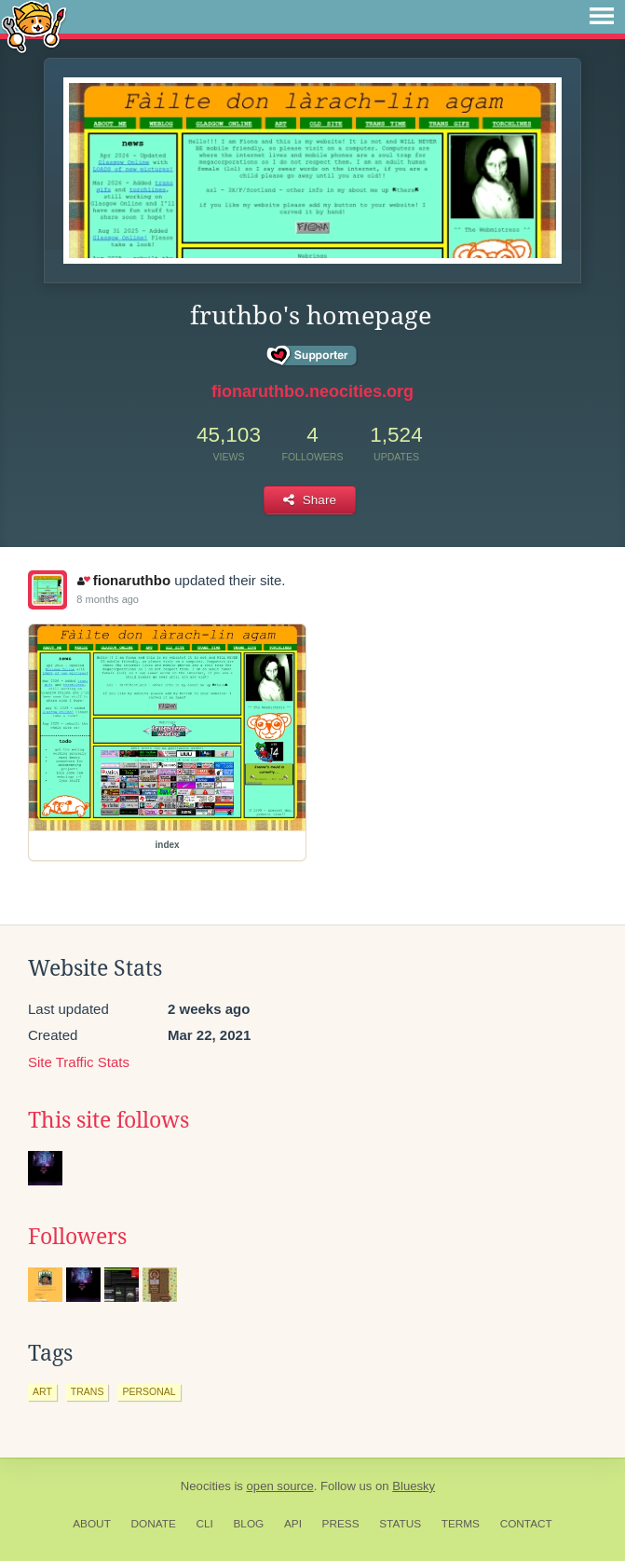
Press (341, 1523)
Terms (461, 1523)
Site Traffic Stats (78, 1062)
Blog (248, 1523)
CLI (204, 1523)
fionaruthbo (123, 580)
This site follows (108, 1120)
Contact (526, 1523)
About (92, 1523)
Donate (153, 1523)
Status (400, 1523)
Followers (77, 1237)
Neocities (206, 1486)
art (42, 1391)
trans (87, 1391)
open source (280, 1486)
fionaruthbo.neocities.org (312, 391)
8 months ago (107, 599)
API (293, 1523)
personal (148, 1391)
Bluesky (413, 1486)
